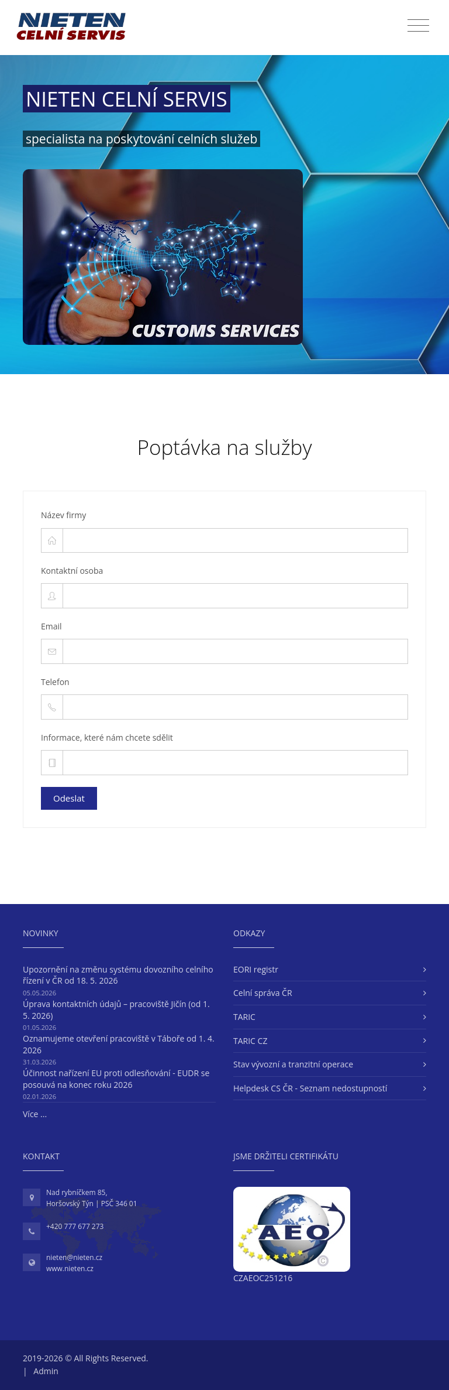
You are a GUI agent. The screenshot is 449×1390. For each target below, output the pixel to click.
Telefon (55, 681)
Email (51, 626)
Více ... (35, 1113)
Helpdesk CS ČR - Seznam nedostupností (310, 1088)
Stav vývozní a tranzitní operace (293, 1064)
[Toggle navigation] (418, 26)
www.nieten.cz (70, 1268)
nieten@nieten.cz (74, 1257)
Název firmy (63, 515)
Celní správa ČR (262, 992)
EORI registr (255, 969)
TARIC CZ (250, 1040)
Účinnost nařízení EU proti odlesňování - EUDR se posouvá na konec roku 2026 (116, 1078)
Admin (45, 1371)
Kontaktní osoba (72, 570)
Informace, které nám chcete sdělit (107, 737)
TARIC (244, 1016)
